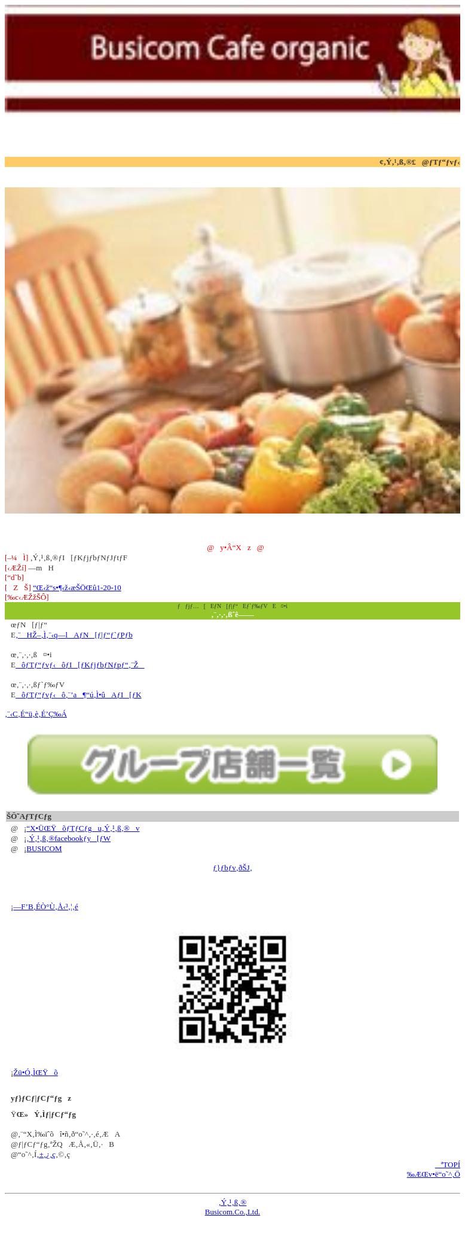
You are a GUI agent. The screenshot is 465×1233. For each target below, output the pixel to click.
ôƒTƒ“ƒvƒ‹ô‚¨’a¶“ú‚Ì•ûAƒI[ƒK (79, 694)
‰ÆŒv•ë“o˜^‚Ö (433, 1174)
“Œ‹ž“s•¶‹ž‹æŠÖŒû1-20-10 (77, 587)
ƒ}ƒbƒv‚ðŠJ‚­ (232, 867)
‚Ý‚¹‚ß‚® (233, 1202)
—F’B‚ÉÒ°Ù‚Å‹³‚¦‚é (45, 906)
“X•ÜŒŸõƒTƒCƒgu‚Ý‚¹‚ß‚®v (82, 828)
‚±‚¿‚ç (46, 1154)
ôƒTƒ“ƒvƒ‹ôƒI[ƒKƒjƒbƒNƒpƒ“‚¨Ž (80, 664)
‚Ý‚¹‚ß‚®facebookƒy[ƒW (68, 838)
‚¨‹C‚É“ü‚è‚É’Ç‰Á (36, 713)
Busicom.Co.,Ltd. (232, 1211)
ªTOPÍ (447, 1164)
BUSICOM (44, 848)
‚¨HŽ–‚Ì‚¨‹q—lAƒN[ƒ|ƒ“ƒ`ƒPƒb (74, 634)
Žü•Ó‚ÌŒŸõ (35, 1072)
